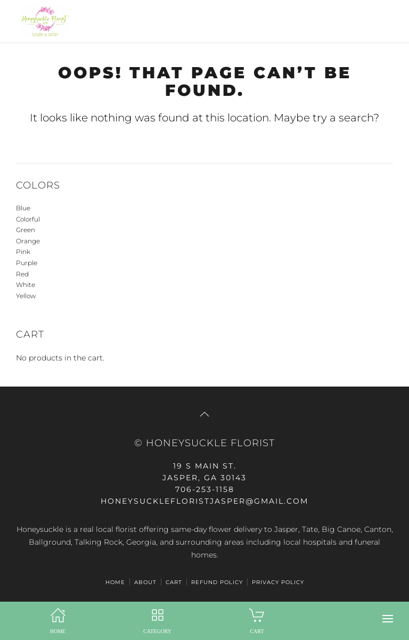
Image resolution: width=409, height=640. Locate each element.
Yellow (26, 296)
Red (22, 274)
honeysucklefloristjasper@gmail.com (204, 501)
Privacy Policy (278, 582)
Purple (26, 263)
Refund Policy (217, 582)
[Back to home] (42, 21)
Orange (28, 241)
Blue (23, 208)
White (25, 285)
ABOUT (145, 582)
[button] (387, 618)
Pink (23, 252)
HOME (115, 582)
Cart (174, 582)
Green (25, 230)
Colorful (28, 219)
